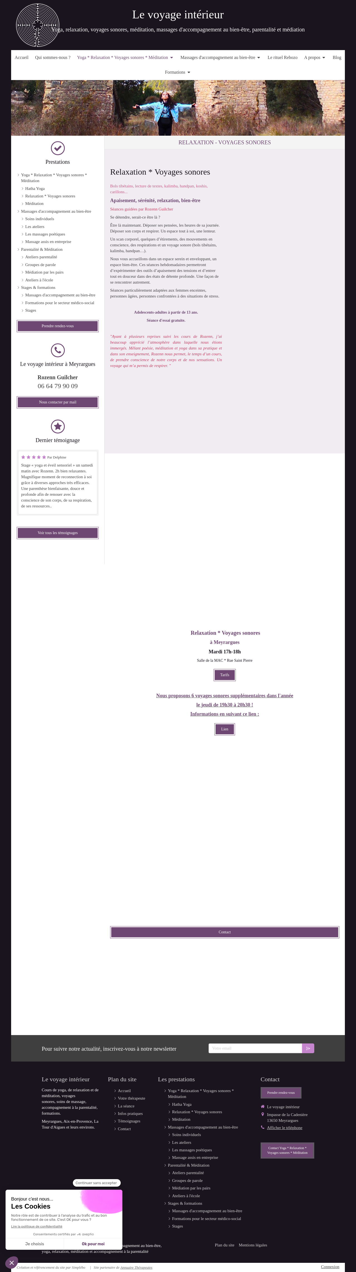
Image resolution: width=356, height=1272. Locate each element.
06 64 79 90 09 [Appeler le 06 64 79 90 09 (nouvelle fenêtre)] (58, 386)
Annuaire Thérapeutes (136, 1267)
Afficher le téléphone (284, 1127)
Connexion (330, 1266)
